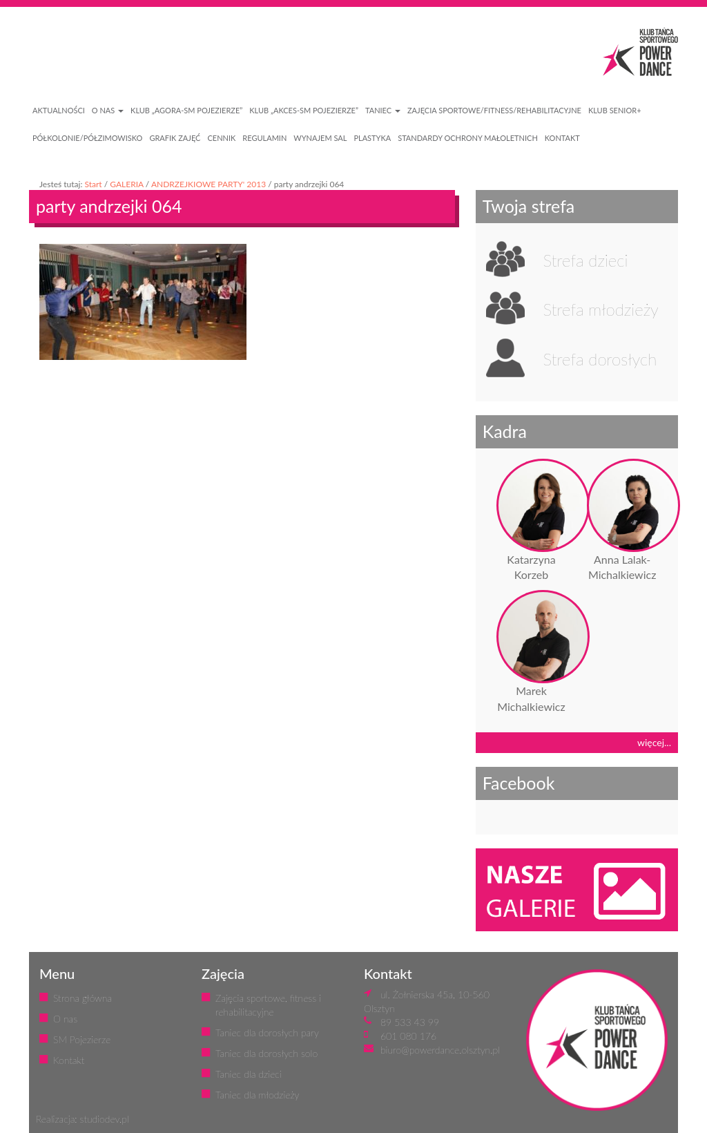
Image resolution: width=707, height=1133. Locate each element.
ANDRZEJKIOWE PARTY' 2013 (208, 184)
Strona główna (82, 998)
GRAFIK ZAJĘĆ (174, 137)
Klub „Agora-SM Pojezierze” (186, 110)
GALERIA (127, 184)
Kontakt (68, 1060)
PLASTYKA (372, 137)
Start (92, 184)
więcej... (654, 742)
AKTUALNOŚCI (58, 110)
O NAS (108, 110)
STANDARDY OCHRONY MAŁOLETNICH (468, 137)
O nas (65, 1019)
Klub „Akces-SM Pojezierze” (303, 110)
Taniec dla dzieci (248, 1074)
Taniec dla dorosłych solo (266, 1053)
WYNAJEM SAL (320, 137)
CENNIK (221, 137)
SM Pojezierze (81, 1039)
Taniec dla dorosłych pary (267, 1032)
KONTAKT (562, 137)
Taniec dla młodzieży (257, 1095)
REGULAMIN (264, 137)
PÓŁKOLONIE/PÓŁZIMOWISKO (87, 137)
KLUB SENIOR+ (614, 110)
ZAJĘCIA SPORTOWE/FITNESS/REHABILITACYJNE (494, 110)
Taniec (382, 110)
